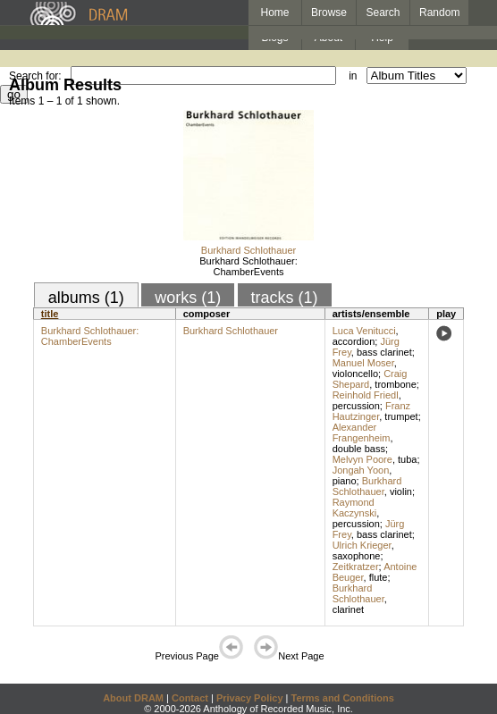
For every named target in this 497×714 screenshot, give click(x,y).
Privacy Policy (249, 698)
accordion (354, 341)
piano (345, 480)
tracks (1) (284, 298)
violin (401, 491)
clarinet (348, 609)
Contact (190, 698)
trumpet (400, 416)
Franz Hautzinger (371, 411)
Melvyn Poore (362, 459)
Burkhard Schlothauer (248, 250)
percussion (356, 405)
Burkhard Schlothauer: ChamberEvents (248, 266)
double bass (359, 448)
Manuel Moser (363, 362)
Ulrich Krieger (362, 545)
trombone (395, 384)
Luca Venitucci (364, 330)
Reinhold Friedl (366, 395)
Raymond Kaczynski (355, 507)
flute (378, 577)
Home (274, 12)
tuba (407, 459)
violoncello (355, 373)
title (50, 313)
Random (439, 12)
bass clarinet (384, 352)
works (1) (188, 298)
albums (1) (86, 298)
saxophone (357, 555)
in (353, 76)
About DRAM (133, 698)
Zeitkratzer (356, 566)
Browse (329, 12)
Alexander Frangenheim (362, 432)
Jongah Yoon (361, 470)
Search (383, 12)
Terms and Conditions (342, 698)
